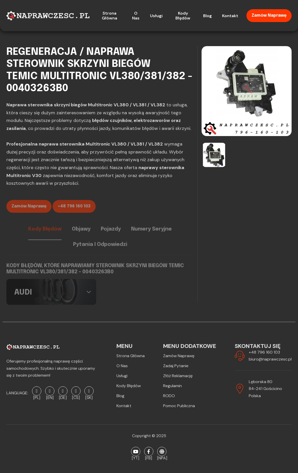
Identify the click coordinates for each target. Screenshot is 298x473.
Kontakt (123, 405)
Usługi (121, 375)
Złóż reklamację (178, 375)
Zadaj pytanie (175, 365)
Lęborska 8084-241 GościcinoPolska (265, 388)
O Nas (122, 365)
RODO (169, 395)
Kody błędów (128, 385)
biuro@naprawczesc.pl (270, 359)
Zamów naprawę (269, 15)
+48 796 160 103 (74, 211)
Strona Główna (130, 355)
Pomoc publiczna (179, 405)
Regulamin (172, 385)
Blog (120, 395)
